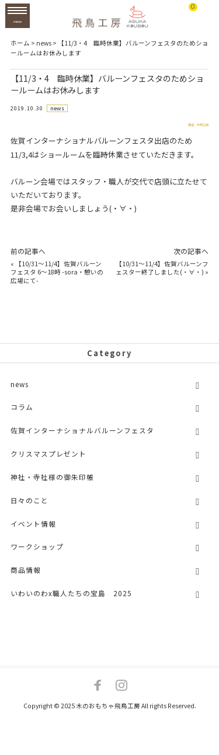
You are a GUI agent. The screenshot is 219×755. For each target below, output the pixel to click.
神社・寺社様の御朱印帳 (52, 484)
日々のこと (29, 508)
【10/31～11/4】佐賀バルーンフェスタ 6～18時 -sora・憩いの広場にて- (57, 280)
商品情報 (26, 578)
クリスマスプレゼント (48, 461)
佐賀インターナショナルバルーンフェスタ (82, 438)
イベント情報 (33, 531)
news (58, 108)
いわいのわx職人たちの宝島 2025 (71, 601)
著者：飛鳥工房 (181, 129)
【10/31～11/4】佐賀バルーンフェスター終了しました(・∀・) (162, 275)
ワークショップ (37, 554)
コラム (22, 415)
